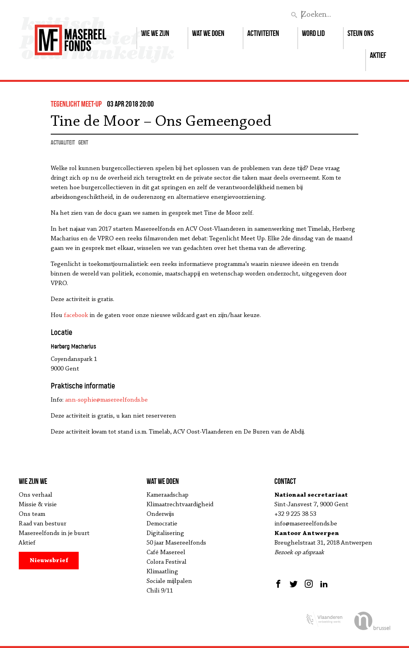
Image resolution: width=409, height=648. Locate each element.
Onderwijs (160, 514)
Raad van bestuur (42, 524)
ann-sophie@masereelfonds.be (106, 400)
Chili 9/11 (160, 591)
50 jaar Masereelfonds (176, 543)
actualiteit (63, 142)
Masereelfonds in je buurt (54, 533)
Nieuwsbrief (49, 560)
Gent (83, 142)
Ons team (32, 514)
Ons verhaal (35, 495)
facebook (76, 315)
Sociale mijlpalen (169, 581)
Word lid (313, 33)
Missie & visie (38, 504)
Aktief (378, 55)
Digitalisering (165, 533)
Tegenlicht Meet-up (76, 103)
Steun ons (360, 33)
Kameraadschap (168, 495)
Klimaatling (162, 572)
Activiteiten (263, 33)
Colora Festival (167, 562)
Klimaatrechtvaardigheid (180, 504)
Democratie (162, 524)
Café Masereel (166, 552)
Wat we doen (208, 33)
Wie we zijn (155, 33)
